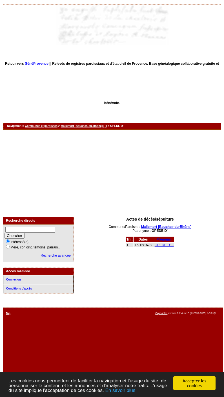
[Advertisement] (112, 173)
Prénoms (163, 239)
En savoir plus (120, 390)
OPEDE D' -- (164, 245)
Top (8, 313)
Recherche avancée (56, 255)
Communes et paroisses (41, 125)
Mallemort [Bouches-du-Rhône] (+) (84, 125)
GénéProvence (36, 64)
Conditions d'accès (19, 288)
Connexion (13, 279)
